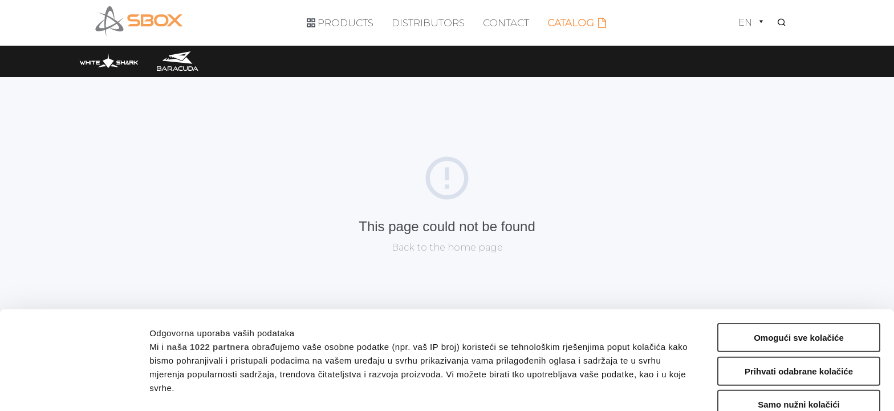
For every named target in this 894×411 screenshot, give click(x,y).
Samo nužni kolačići (798, 311)
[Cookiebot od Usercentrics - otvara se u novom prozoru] (74, 388)
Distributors (428, 23)
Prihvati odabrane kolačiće (799, 277)
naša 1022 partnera (207, 252)
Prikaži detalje (591, 388)
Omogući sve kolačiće (799, 244)
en (752, 22)
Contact (506, 23)
